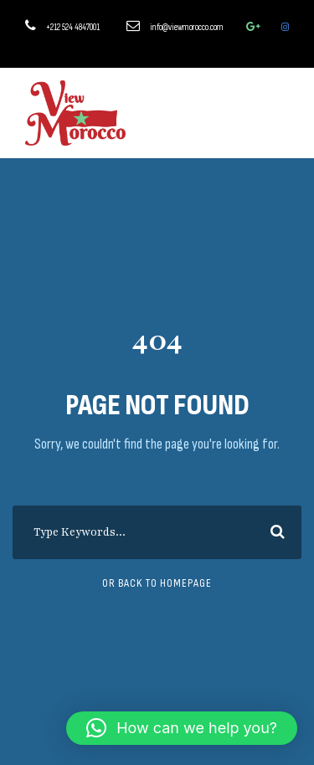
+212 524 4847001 (73, 27)
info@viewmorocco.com (187, 27)
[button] (181, 728)
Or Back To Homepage (157, 583)
